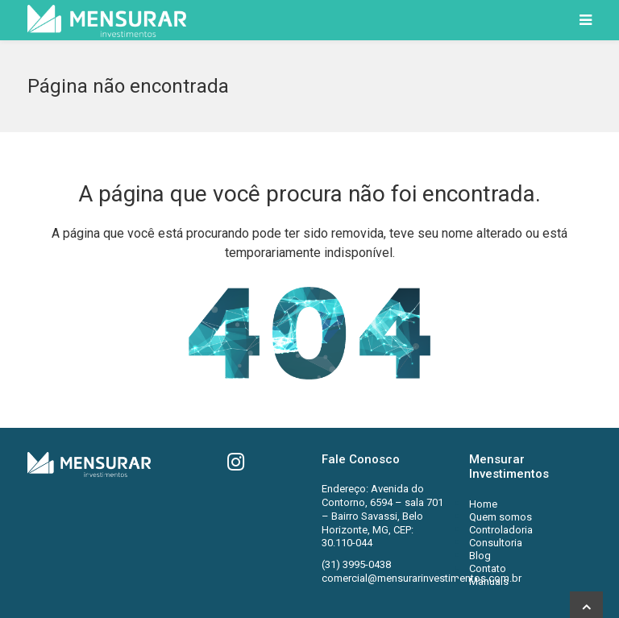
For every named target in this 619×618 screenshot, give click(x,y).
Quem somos (500, 517)
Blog (480, 556)
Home (483, 504)
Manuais (489, 581)
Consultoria (495, 543)
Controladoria (501, 530)
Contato (487, 568)
